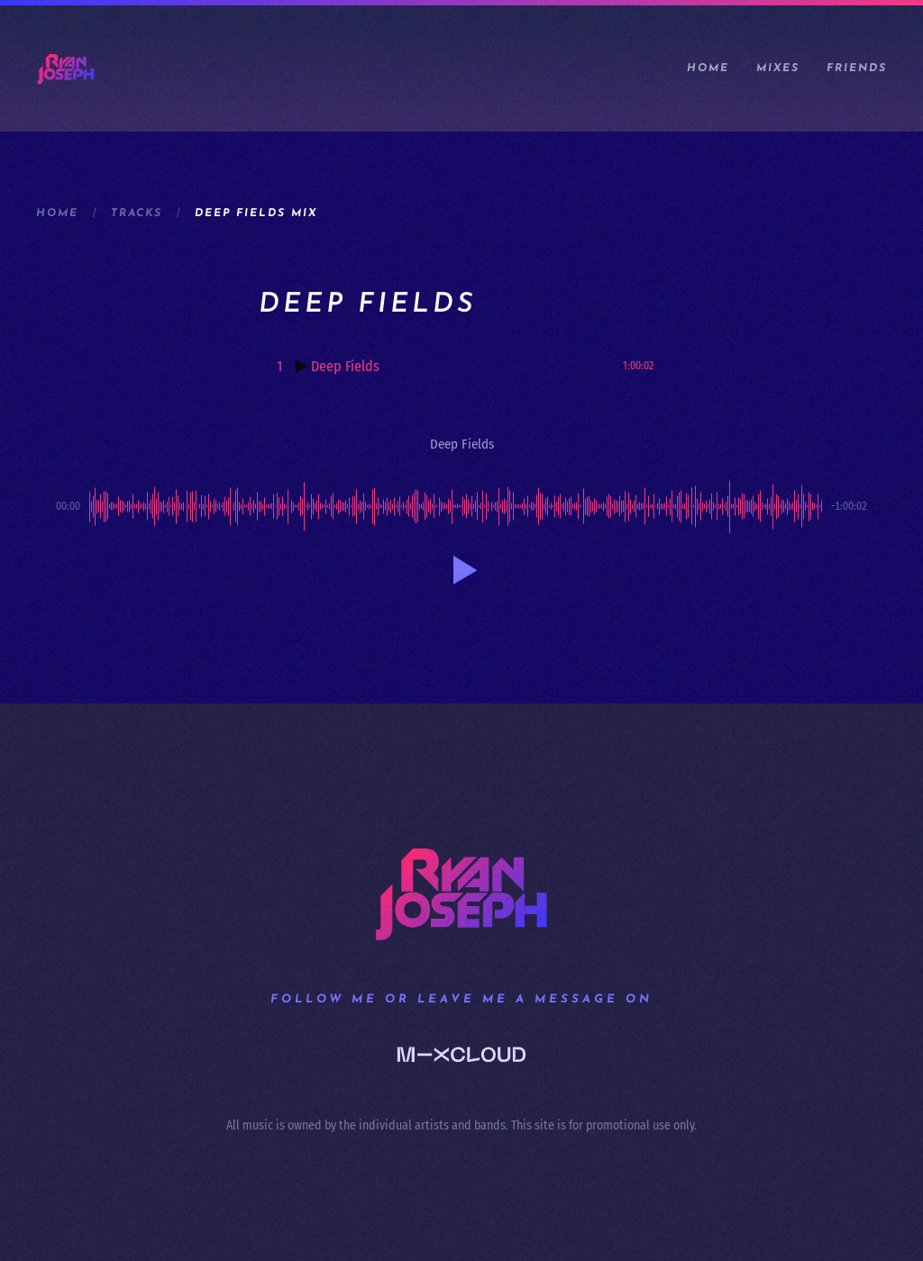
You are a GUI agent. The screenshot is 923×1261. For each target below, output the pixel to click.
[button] (461, 570)
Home (708, 68)
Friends (857, 68)
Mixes (778, 68)
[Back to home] (66, 68)
